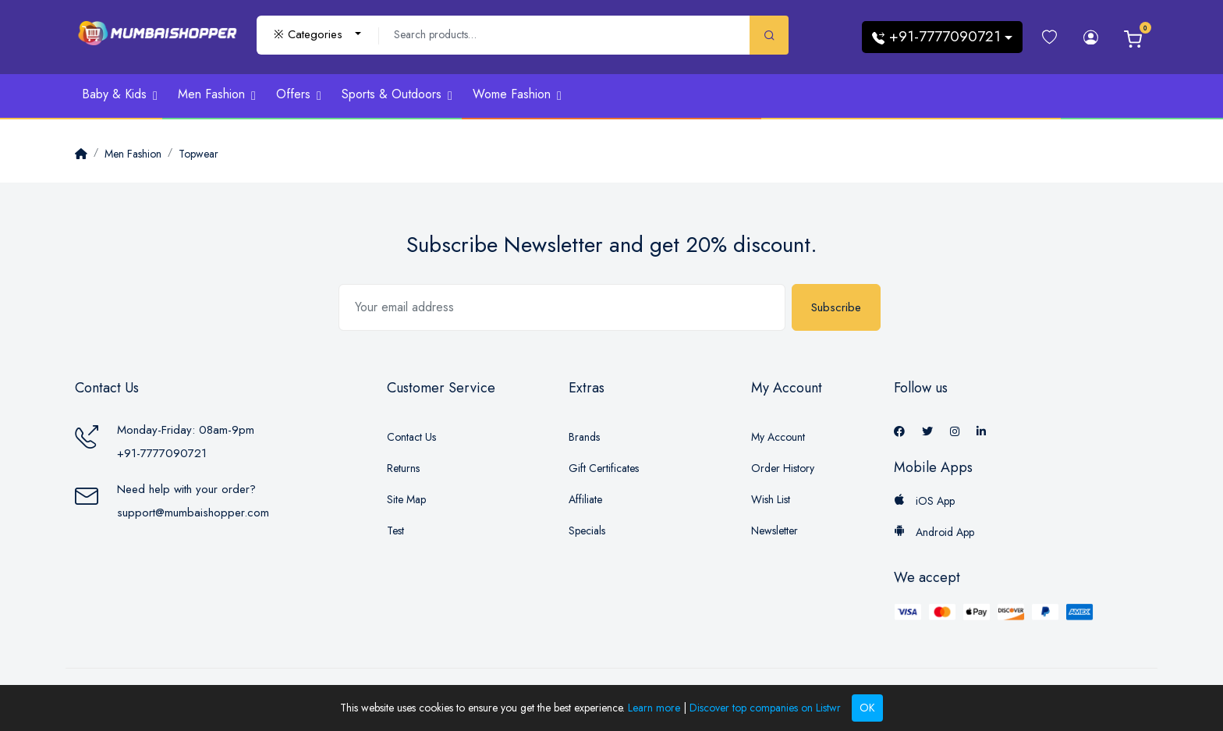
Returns (403, 468)
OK (867, 707)
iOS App (924, 501)
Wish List (770, 499)
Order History (782, 468)
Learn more (654, 707)
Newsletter (774, 530)
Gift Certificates (604, 468)
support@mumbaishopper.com (193, 512)
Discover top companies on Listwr (765, 707)
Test (395, 530)
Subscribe (836, 307)
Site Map (406, 499)
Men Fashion (133, 153)
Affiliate (585, 499)
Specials (587, 530)
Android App (934, 532)
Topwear (198, 153)
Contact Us (411, 437)
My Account (778, 437)
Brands (584, 437)
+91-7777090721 (162, 453)
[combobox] (317, 34)
